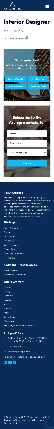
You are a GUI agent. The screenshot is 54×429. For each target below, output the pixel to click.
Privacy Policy (10, 249)
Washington (9, 321)
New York (8, 308)
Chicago (7, 291)
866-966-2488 (38, 68)
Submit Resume (11, 245)
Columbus (8, 295)
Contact (7, 232)
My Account (9, 240)
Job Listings (9, 236)
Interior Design (11, 270)
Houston (7, 300)
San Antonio (9, 317)
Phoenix (7, 312)
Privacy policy (34, 417)
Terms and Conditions (14, 253)
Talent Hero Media (24, 420)
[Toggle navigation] (47, 6)
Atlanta (7, 287)
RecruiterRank (10, 423)
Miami (6, 304)
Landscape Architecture (15, 274)
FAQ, (41, 65)
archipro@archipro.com (19, 351)
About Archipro (11, 228)
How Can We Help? (19, 152)
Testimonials (9, 257)
